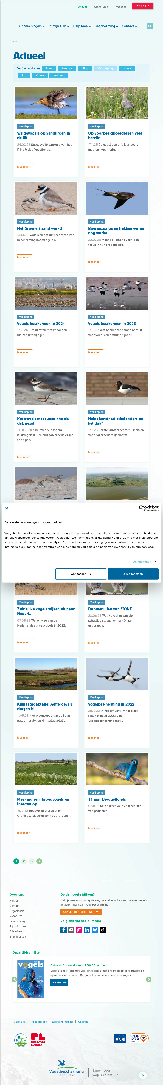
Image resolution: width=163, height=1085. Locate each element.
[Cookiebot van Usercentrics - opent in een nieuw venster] (142, 508)
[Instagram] (79, 930)
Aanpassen (81, 573)
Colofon (83, 1021)
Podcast (59, 75)
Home (13, 41)
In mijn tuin (57, 26)
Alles (49, 68)
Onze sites (20, 1021)
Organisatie (17, 911)
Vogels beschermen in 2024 (41, 323)
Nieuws (67, 68)
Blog (85, 68)
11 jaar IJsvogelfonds (107, 799)
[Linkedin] (87, 930)
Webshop (121, 6)
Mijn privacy (39, 1021)
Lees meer (23, 166)
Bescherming (105, 26)
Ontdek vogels (30, 26)
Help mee (80, 26)
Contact (128, 26)
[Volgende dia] (148, 991)
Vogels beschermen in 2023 (112, 323)
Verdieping (105, 68)
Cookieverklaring (62, 1021)
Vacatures (16, 916)
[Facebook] (63, 930)
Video (40, 75)
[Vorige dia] (14, 991)
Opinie (127, 68)
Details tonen (142, 561)
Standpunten (18, 936)
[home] (27, 12)
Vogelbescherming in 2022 (111, 704)
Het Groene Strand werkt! (39, 228)
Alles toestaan (133, 573)
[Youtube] (71, 930)
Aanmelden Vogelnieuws (81, 912)
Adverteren (17, 931)
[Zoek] (150, 26)
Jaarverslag (17, 921)
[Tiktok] (103, 930)
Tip (24, 75)
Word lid (59, 982)
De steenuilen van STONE (110, 609)
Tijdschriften (18, 926)
